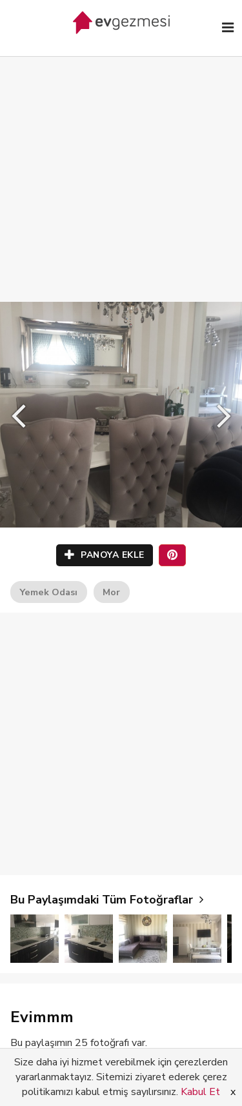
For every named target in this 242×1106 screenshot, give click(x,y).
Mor (111, 592)
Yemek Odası (48, 592)
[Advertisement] (121, 166)
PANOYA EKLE (105, 555)
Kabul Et (200, 1092)
